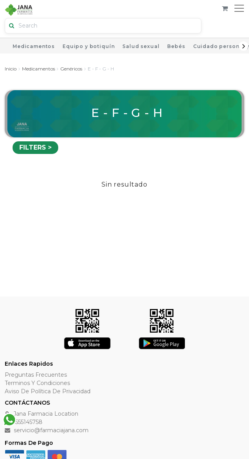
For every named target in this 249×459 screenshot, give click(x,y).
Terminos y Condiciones (37, 383)
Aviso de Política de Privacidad (47, 391)
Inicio (11, 69)
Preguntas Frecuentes (36, 374)
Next (243, 46)
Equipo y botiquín (88, 46)
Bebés (176, 46)
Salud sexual (140, 46)
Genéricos (71, 69)
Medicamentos (34, 46)
